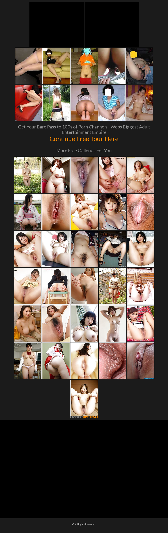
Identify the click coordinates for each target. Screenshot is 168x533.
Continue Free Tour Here (84, 138)
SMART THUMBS (90, 417)
